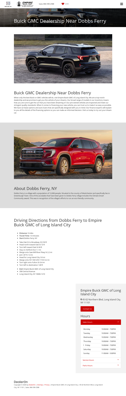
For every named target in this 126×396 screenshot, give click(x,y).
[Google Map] (38, 328)
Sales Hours (101, 322)
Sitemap (40, 385)
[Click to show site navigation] (121, 4)
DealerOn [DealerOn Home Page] (32, 385)
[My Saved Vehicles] (65, 4)
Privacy (47, 385)
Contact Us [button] (87, 309)
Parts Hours (101, 365)
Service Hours (101, 360)
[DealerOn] (21, 382)
